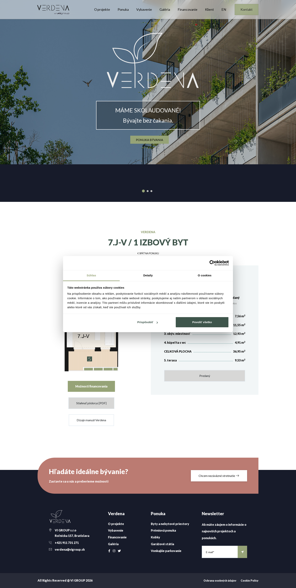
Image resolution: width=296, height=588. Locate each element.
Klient (209, 9)
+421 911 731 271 (67, 542)
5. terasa (170, 360)
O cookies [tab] (205, 275)
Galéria (165, 9)
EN (223, 9)
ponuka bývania (149, 139)
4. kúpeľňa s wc (175, 342)
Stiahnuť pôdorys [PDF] (91, 403)
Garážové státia (162, 544)
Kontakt (246, 9)
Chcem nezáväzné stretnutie (219, 475)
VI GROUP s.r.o (65, 530)
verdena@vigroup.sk (70, 549)
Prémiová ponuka (163, 530)
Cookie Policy (249, 580)
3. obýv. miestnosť (177, 333)
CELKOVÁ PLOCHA (178, 351)
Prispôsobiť (147, 322)
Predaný (204, 375)
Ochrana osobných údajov (220, 580)
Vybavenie (144, 9)
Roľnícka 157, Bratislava (72, 535)
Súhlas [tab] (91, 275)
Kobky (155, 537)
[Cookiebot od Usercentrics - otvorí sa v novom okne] (212, 263)
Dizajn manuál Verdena (91, 420)
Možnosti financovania (91, 386)
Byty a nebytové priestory (170, 524)
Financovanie (187, 9)
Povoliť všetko (202, 322)
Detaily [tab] (148, 275)
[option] (148, 82)
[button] (148, 253)
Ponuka (123, 9)
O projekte (102, 9)
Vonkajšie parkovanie (166, 551)
